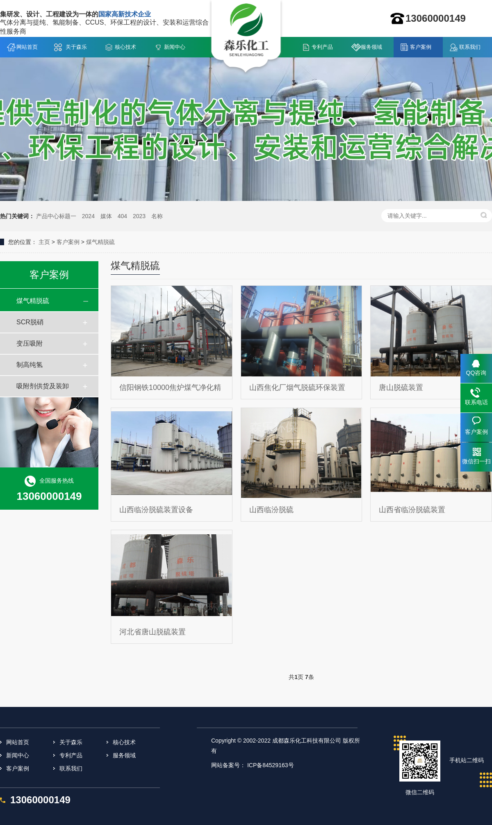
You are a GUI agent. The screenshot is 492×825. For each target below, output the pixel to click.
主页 (44, 242)
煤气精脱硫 (100, 242)
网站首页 (27, 47)
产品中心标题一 (56, 216)
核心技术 (125, 47)
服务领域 (371, 47)
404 (122, 216)
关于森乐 (76, 47)
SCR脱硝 (29, 322)
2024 (88, 216)
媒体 (106, 216)
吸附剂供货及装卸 (42, 386)
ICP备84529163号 (270, 765)
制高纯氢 (29, 364)
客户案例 (420, 47)
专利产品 (322, 47)
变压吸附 (29, 343)
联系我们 (470, 47)
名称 (157, 216)
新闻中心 (174, 47)
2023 (139, 216)
